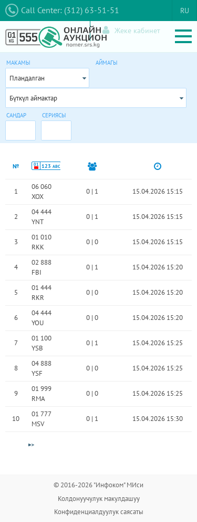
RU (184, 10)
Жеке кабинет (131, 30)
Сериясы (54, 115)
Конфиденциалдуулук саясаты (98, 511)
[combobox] (47, 78)
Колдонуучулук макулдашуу (99, 498)
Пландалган (27, 78)
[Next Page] (31, 445)
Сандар (16, 115)
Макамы (18, 62)
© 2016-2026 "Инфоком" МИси (98, 484)
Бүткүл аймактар (33, 98)
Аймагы (106, 62)
